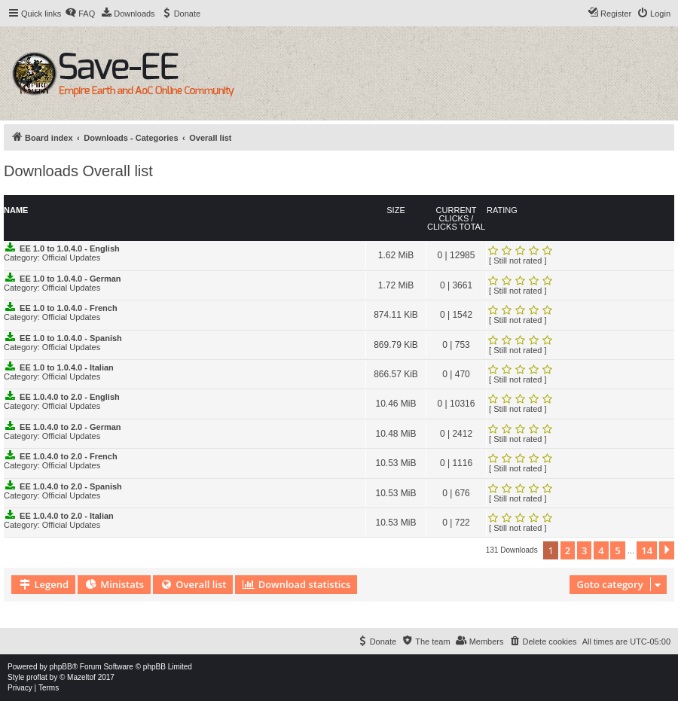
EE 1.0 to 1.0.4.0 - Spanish (71, 338)
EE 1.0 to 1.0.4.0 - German (70, 278)
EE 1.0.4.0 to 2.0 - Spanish (71, 486)
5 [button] (617, 550)
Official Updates (71, 257)
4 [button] (600, 550)
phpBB (61, 667)
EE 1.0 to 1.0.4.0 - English (70, 248)
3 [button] (584, 550)
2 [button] (567, 550)
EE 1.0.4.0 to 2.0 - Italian (67, 515)
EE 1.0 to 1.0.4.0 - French (69, 307)
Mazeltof (81, 677)
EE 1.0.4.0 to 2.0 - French (69, 456)
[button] (666, 550)
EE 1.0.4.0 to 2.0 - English (70, 396)
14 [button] (646, 550)
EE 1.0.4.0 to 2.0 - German (70, 426)
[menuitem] (80, 14)
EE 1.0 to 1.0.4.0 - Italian (67, 367)
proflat (36, 677)
